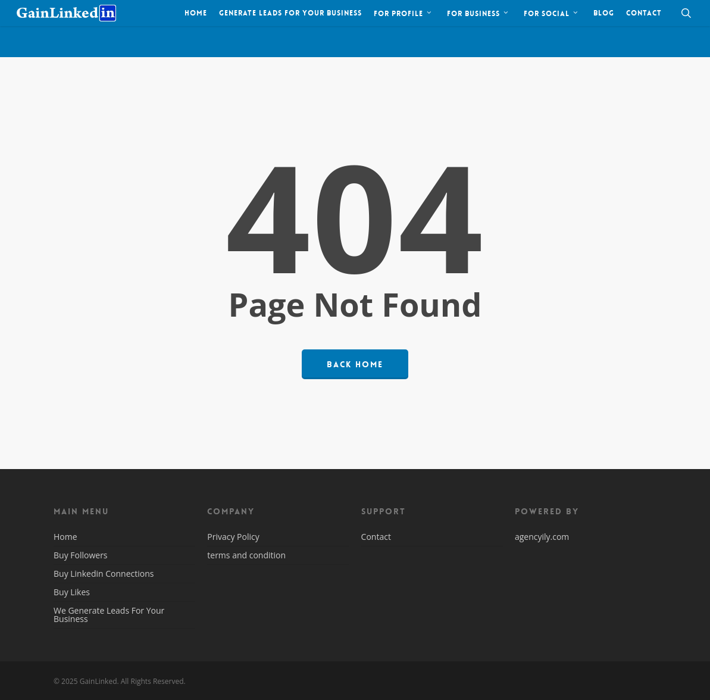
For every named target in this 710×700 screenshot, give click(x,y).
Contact (376, 537)
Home (65, 537)
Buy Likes (72, 592)
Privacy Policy (233, 537)
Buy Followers (81, 555)
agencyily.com (542, 536)
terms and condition (246, 555)
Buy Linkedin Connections (104, 573)
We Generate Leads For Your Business (109, 614)
